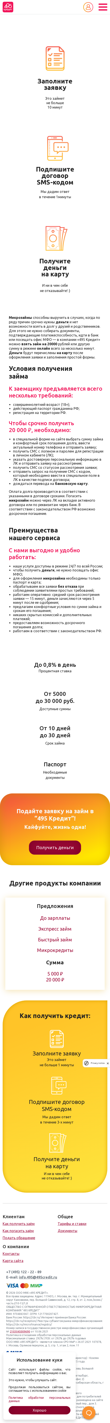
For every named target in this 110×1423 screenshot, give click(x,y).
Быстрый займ (55, 939)
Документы (67, 1231)
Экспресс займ (55, 928)
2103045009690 (20, 1331)
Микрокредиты (55, 950)
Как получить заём (19, 1224)
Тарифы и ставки (72, 1224)
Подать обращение (19, 1238)
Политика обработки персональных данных (39, 1399)
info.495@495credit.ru (38, 1277)
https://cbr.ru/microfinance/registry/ (29, 1324)
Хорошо (39, 1410)
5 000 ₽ (55, 973)
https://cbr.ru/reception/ (21, 1321)
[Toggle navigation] (103, 7)
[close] (108, 1063)
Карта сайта (13, 1261)
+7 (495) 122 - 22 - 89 (23, 1272)
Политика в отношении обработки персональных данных (43, 1335)
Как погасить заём (18, 1231)
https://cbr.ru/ (32, 1317)
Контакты (11, 1254)
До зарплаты (55, 918)
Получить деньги (55, 847)
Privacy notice (97, 1063)
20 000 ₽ (55, 979)
